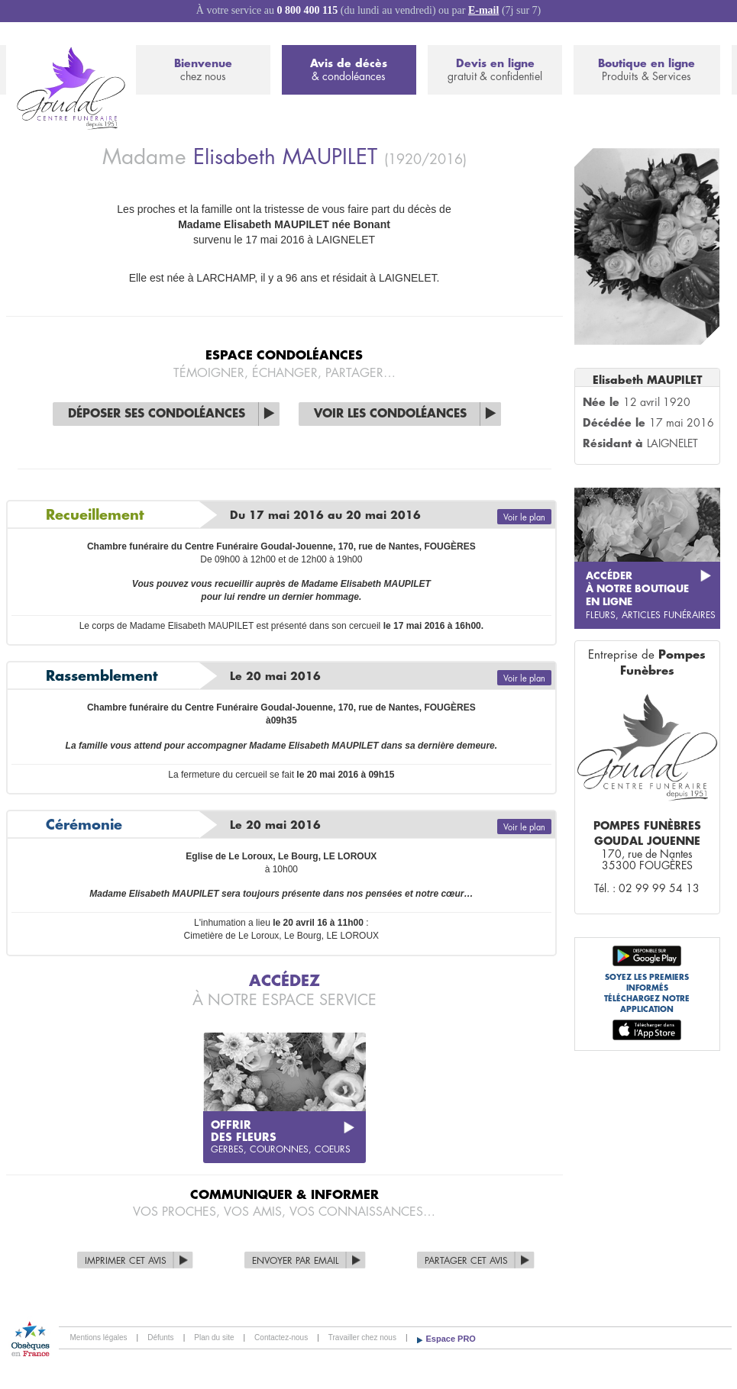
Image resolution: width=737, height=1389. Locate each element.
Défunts (160, 1337)
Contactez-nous (281, 1337)
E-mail (483, 10)
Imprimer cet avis (125, 1260)
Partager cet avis (466, 1260)
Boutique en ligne (646, 70)
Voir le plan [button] (524, 518)
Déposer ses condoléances (156, 414)
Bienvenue (203, 70)
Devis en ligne (495, 70)
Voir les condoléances (390, 414)
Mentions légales (99, 1337)
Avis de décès (349, 70)
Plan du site (214, 1337)
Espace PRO (451, 1338)
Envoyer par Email (295, 1260)
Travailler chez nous (362, 1337)
